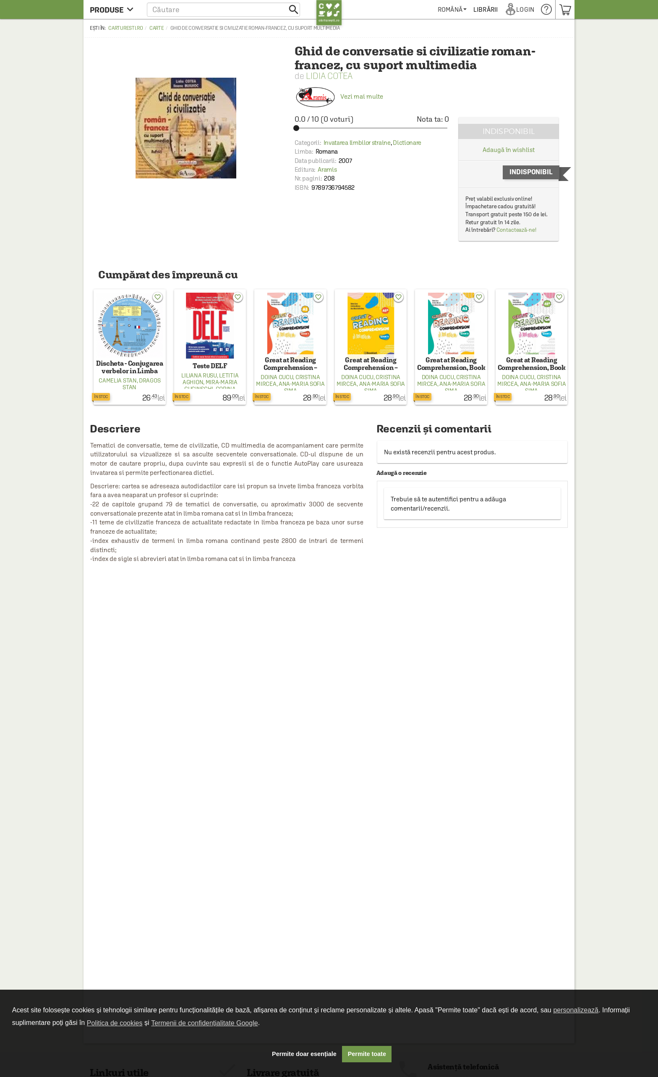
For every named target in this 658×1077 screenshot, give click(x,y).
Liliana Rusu (199, 375)
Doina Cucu (277, 377)
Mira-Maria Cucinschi (211, 385)
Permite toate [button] (367, 1054)
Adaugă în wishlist (508, 149)
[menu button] (114, 9)
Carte (156, 28)
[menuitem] (452, 9)
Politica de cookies (115, 1023)
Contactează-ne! (516, 230)
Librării (486, 9)
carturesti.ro (125, 28)
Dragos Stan (141, 383)
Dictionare (407, 142)
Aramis (327, 169)
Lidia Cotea (329, 76)
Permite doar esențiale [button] (304, 1054)
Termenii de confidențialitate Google (204, 1023)
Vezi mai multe (339, 96)
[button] (223, 9)
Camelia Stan (117, 380)
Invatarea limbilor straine (357, 142)
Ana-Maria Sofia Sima (302, 387)
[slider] (371, 128)
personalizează (575, 1010)
